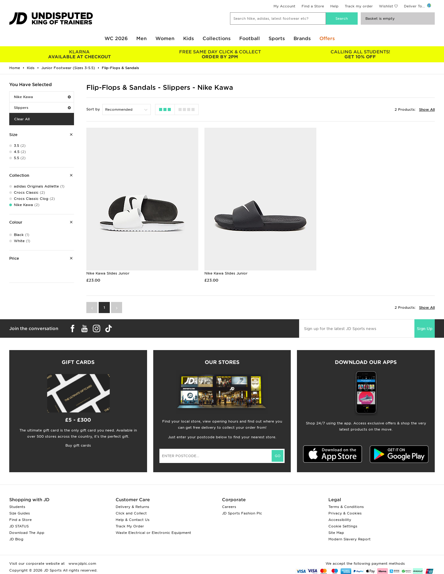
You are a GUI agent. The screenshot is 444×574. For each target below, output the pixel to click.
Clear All (22, 119)
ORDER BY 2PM (220, 54)
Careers (229, 507)
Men (141, 38)
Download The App (26, 533)
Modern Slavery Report (349, 539)
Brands (302, 38)
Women (165, 38)
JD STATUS (19, 526)
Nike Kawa (42, 97)
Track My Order (130, 526)
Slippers (42, 107)
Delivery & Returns (132, 507)
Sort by (93, 109)
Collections (217, 38)
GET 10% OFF (360, 54)
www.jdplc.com (81, 563)
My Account (284, 6)
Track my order (359, 6)
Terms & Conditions (346, 507)
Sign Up (424, 328)
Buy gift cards (78, 445)
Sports (277, 38)
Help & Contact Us (133, 520)
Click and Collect (131, 513)
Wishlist (386, 6)
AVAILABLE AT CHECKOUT (79, 54)
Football (249, 38)
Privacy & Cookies (345, 513)
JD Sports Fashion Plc (242, 513)
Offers (327, 38)
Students (17, 507)
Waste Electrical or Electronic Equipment (153, 533)
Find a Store (313, 6)
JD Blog (16, 539)
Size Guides (19, 513)
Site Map (336, 533)
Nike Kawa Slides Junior (108, 273)
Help (334, 6)
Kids (188, 38)
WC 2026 (116, 38)
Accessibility (339, 520)
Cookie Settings (342, 526)
